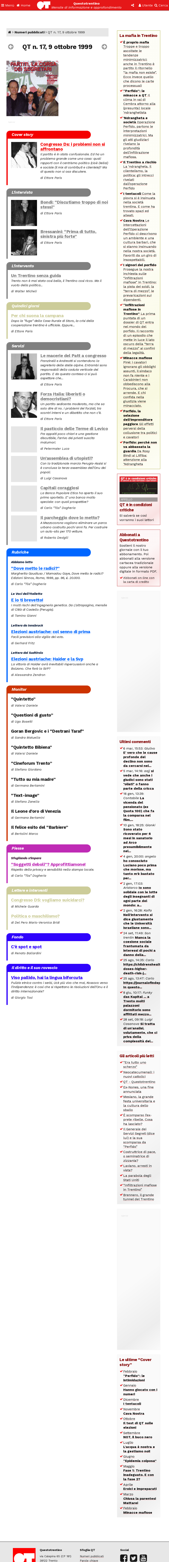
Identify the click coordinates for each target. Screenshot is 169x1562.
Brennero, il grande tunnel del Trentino (138, 1197)
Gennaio (140, 1389)
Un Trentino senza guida (36, 275)
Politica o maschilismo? (35, 916)
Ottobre (138, 1423)
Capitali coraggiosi (59, 487)
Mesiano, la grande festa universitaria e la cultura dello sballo (139, 1103)
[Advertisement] (139, 662)
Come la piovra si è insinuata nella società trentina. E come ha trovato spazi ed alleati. (139, 204)
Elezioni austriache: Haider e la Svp (47, 659)
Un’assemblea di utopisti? (66, 458)
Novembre (133, 1411)
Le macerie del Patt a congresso (73, 355)
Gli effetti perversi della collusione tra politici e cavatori (140, 424)
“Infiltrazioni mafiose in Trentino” (140, 1187)
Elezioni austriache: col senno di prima (50, 631)
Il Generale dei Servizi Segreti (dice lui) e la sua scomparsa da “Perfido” (139, 1137)
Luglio (139, 1446)
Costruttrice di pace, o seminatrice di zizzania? (139, 1156)
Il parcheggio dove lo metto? (69, 517)
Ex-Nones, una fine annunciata (138, 1089)
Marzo (139, 1498)
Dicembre (132, 1402)
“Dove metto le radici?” (35, 568)
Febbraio (134, 1375)
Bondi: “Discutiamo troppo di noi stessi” (74, 205)
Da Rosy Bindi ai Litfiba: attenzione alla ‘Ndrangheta (140, 453)
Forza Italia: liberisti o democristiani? (62, 396)
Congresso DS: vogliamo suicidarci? (47, 900)
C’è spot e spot (26, 946)
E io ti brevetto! (27, 600)
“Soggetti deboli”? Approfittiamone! (48, 864)
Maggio (138, 1472)
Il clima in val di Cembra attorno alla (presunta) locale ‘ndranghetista (139, 101)
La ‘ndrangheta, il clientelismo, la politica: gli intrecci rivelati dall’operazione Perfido (139, 175)
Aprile (140, 1487)
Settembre (137, 1435)
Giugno (140, 1458)
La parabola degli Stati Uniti (137, 1178)
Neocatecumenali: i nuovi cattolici (138, 1074)
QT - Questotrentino (139, 1082)
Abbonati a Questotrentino (134, 537)
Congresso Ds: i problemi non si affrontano (72, 147)
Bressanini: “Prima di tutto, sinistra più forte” (68, 234)
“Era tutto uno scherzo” (134, 1064)
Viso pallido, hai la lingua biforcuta (47, 977)
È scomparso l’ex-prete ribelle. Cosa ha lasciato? (138, 1119)
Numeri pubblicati (29, 32)
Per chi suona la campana (37, 315)
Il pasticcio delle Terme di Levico (74, 428)
